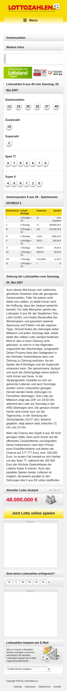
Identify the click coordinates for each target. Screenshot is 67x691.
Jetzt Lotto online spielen (33, 513)
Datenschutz (45, 686)
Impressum (30, 686)
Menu (30, 20)
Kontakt (57, 686)
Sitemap (18, 686)
